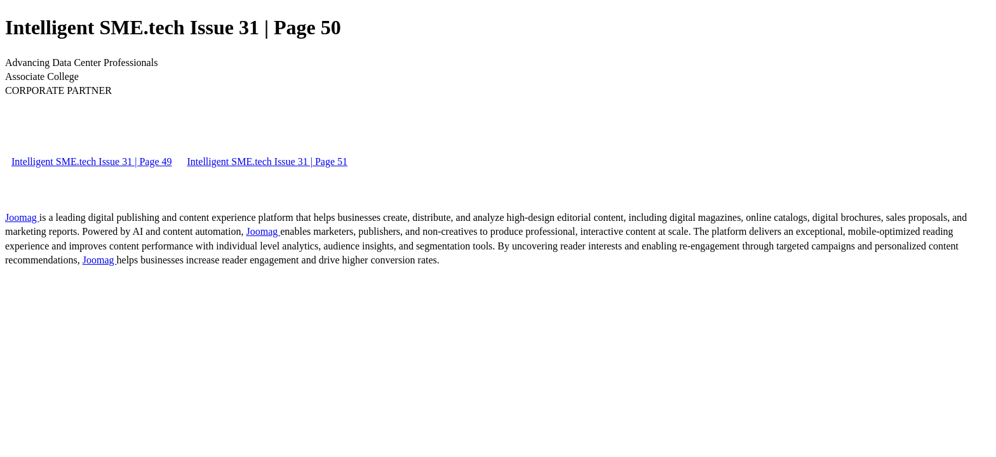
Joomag (22, 217)
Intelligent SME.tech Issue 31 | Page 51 (267, 161)
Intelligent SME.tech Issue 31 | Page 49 (91, 161)
